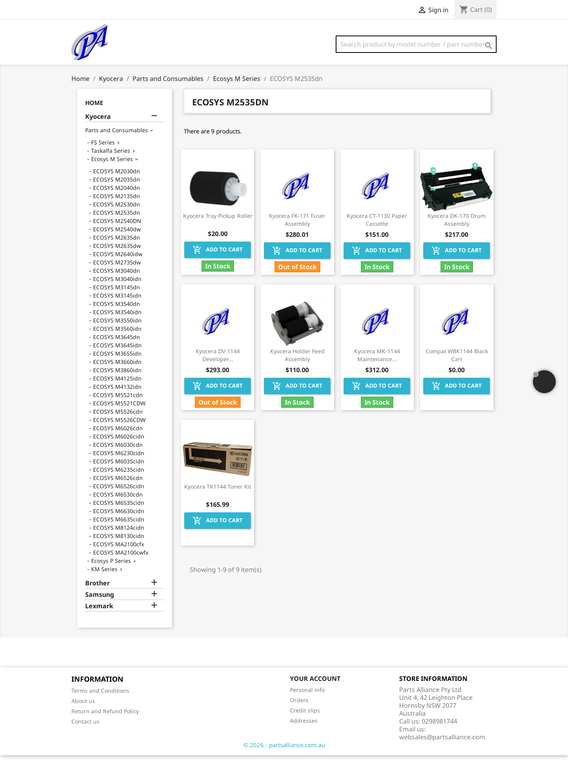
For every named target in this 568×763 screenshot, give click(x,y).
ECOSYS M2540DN (117, 228)
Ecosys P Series (111, 568)
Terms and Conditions (100, 698)
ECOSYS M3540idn (117, 320)
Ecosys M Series (112, 167)
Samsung (99, 602)
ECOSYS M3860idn (117, 378)
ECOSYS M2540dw (117, 237)
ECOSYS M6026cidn (118, 444)
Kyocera (98, 124)
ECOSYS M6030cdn (118, 452)
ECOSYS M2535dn (116, 220)
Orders (299, 708)
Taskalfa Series (110, 158)
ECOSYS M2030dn (116, 179)
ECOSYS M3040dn (116, 278)
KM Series (104, 577)
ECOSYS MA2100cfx (118, 552)
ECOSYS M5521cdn (118, 403)
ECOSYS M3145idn (117, 303)
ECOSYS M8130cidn (118, 543)
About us (83, 708)
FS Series (103, 150)
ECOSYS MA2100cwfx (120, 560)
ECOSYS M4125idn (117, 386)
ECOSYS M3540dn (116, 311)
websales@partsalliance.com (442, 745)
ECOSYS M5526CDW (119, 427)
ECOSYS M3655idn (117, 361)
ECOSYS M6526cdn (118, 485)
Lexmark (99, 614)
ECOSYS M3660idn (117, 369)
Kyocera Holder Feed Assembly (297, 363)
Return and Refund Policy (105, 719)
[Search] (416, 44)
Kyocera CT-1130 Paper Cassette (377, 227)
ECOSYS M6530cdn (118, 502)
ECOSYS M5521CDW (119, 411)
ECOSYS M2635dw (117, 253)
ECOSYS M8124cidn (118, 535)
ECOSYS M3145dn (116, 295)
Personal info (307, 697)
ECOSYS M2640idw (117, 262)
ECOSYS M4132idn (117, 394)
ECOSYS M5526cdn (118, 419)
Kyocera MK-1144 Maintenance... (377, 363)
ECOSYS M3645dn (116, 345)
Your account (315, 686)
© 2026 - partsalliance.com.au (284, 753)
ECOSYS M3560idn (117, 336)
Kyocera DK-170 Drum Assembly (457, 227)
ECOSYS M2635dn (116, 245)
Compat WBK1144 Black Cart (457, 363)
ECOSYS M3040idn (117, 287)
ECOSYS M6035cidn (118, 469)
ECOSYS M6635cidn (118, 527)
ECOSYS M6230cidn (118, 461)
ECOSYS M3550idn (117, 328)
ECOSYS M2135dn (116, 204)
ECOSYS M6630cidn (118, 519)
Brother (97, 591)
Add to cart (217, 257)
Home (94, 110)
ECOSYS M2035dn (116, 187)
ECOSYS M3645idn (117, 353)
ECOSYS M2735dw (117, 270)
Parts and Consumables (116, 138)
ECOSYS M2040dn (116, 195)
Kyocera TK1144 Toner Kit (217, 494)
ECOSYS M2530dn (116, 212)
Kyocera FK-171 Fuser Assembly (297, 227)
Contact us (85, 729)
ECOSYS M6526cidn (118, 494)
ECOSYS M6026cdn (118, 436)
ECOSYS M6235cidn (118, 477)
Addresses (304, 728)
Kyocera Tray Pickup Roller (217, 223)
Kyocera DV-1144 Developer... (218, 363)
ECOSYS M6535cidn (118, 510)
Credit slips (305, 718)
